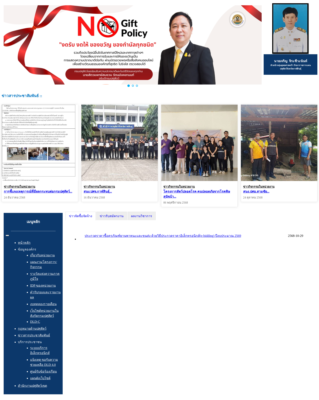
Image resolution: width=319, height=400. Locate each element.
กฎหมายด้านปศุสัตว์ (32, 328)
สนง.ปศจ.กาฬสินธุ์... (98, 191)
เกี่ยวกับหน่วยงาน (42, 255)
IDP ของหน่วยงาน (43, 285)
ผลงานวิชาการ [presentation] (141, 216)
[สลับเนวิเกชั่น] (7, 235)
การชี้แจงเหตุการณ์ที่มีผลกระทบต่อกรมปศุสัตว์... (38, 191)
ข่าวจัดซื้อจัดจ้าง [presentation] (80, 216)
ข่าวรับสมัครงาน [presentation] (111, 216)
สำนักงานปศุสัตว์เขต (32, 385)
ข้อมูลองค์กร (27, 249)
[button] (128, 86)
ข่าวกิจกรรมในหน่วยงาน (19, 186)
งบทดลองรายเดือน (43, 304)
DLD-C (35, 321)
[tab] (81, 216)
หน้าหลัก (24, 242)
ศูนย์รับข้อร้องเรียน (43, 371)
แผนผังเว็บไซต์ (40, 378)
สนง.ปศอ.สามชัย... (256, 191)
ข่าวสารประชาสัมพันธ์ (34, 335)
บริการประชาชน (30, 342)
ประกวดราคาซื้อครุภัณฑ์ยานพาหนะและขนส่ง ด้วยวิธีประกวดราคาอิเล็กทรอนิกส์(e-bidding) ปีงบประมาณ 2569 (163, 235)
